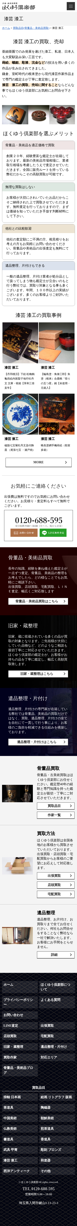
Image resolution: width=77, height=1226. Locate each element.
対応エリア (49, 1057)
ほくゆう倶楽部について (55, 987)
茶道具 (8, 1107)
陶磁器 (46, 1107)
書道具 (8, 1139)
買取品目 (54, 806)
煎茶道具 (47, 1128)
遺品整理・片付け (54, 1046)
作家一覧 (54, 815)
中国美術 (10, 1118)
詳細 (54, 954)
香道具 (46, 1139)
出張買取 (54, 875)
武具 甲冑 (10, 1149)
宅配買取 (54, 894)
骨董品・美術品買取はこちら (36, 601)
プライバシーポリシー (18, 1002)
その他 (46, 1171)
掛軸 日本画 (12, 1097)
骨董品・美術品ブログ (18, 1070)
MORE (38, 462)
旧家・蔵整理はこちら (36, 673)
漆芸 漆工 (10, 1160)
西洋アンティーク (16, 1171)
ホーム (8, 984)
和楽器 (46, 1160)
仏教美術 (10, 1128)
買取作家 (10, 1057)
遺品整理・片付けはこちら (36, 742)
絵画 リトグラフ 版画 (56, 1097)
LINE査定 (10, 1025)
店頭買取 (54, 885)
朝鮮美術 (47, 1118)
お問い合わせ (13, 1015)
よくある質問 (50, 1000)
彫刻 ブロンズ (51, 1149)
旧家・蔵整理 (13, 1046)
